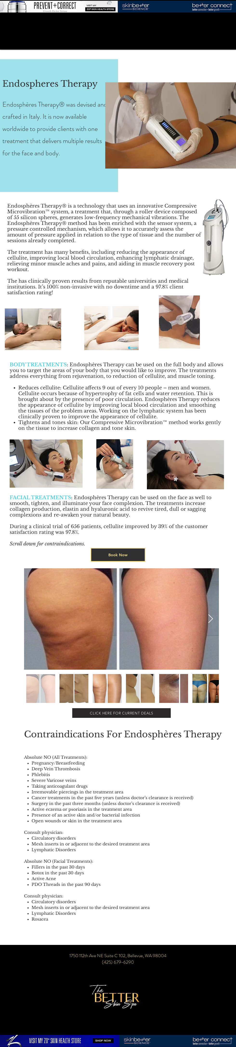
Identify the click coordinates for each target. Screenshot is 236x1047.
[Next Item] (210, 619)
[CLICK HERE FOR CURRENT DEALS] (121, 713)
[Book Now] (118, 555)
